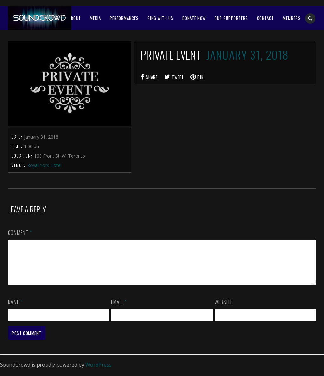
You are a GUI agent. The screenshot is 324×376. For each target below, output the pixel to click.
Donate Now (194, 18)
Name (15, 309)
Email (119, 309)
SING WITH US (160, 18)
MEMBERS (292, 18)
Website (224, 309)
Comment (20, 232)
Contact (265, 18)
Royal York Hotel (44, 165)
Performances (124, 18)
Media (95, 18)
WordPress (98, 372)
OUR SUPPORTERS (231, 18)
